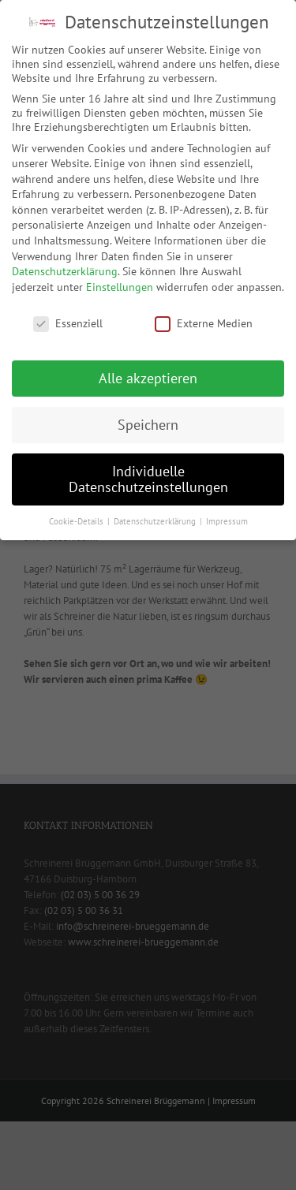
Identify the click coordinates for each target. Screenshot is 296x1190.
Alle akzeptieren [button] (148, 378)
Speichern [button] (148, 425)
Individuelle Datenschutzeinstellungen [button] (148, 479)
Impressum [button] (227, 521)
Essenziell (68, 323)
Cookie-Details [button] (77, 521)
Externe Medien (204, 323)
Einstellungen (119, 287)
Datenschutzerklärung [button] (156, 521)
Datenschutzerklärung (65, 271)
